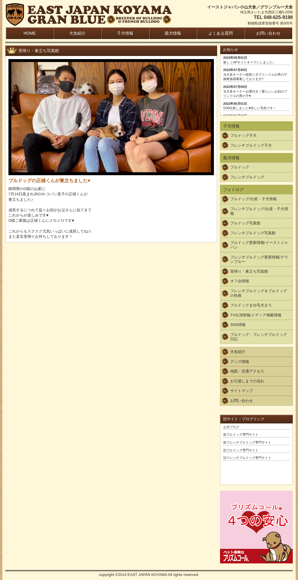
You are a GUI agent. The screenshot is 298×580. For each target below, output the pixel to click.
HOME (30, 33)
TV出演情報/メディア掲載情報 (255, 315)
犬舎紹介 (77, 33)
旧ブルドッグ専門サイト (240, 450)
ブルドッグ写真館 (245, 223)
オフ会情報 (239, 281)
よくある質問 (220, 33)
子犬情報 (125, 33)
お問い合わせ (268, 33)
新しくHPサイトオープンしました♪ (248, 62)
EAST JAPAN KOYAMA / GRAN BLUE (89, 15)
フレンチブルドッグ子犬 (251, 145)
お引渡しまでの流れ (247, 381)
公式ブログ (231, 427)
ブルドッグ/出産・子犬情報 (253, 199)
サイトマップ (241, 391)
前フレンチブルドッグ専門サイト (247, 442)
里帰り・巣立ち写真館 (249, 271)
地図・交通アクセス (247, 371)
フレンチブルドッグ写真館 (253, 233)
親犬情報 (173, 33)
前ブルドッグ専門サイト (240, 434)
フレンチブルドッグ (247, 177)
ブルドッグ (239, 167)
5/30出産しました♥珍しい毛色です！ (249, 108)
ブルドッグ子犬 (243, 135)
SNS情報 (238, 324)
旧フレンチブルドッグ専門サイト (247, 458)
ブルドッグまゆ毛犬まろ (251, 305)
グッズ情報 (239, 361)
